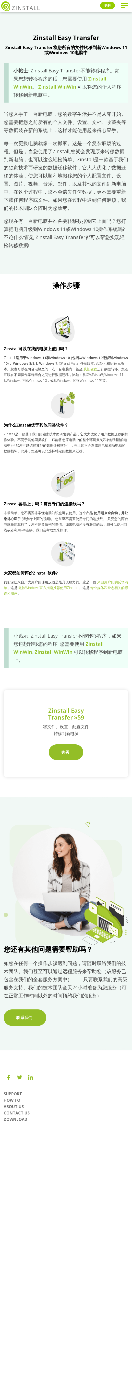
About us (14, 1106)
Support (13, 1094)
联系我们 (25, 1017)
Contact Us (17, 1113)
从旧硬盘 (90, 369)
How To (12, 1100)
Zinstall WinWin (57, 86)
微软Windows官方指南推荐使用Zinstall (48, 587)
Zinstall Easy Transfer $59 (66, 713)
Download (15, 1119)
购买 (107, 5)
